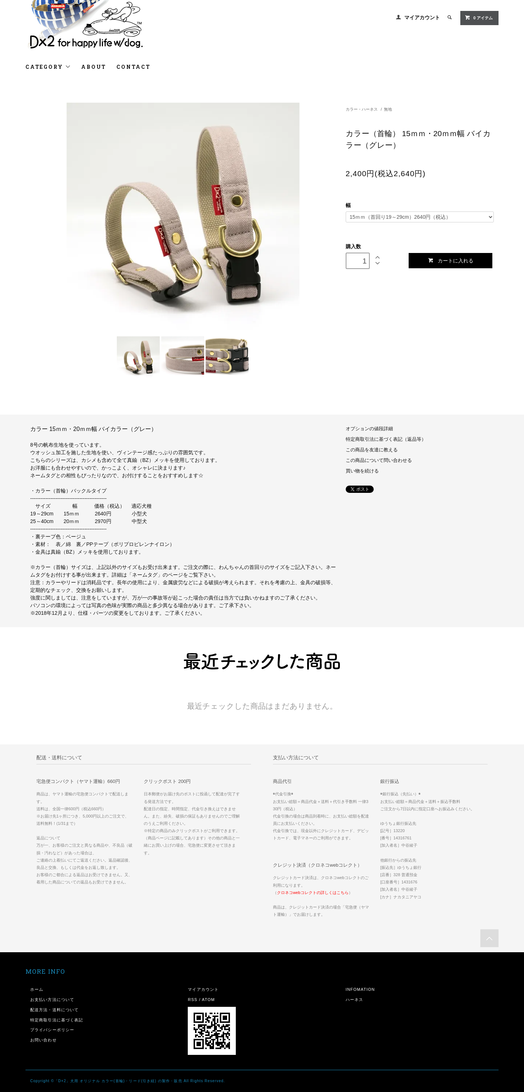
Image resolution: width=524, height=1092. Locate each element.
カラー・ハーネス (362, 109)
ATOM (208, 999)
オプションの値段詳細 (369, 428)
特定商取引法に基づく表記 (56, 1020)
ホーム (36, 989)
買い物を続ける (362, 471)
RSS (192, 999)
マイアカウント (422, 17)
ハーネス (354, 999)
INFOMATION (360, 989)
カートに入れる (450, 260)
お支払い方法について (52, 999)
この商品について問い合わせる (379, 460)
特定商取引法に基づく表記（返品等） (386, 439)
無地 (388, 109)
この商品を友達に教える (372, 449)
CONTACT (133, 66)
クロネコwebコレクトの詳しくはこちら (313, 892)
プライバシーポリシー (52, 1030)
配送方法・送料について (54, 1010)
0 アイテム (479, 17)
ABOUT (93, 66)
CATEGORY (48, 66)
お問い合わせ (43, 1040)
